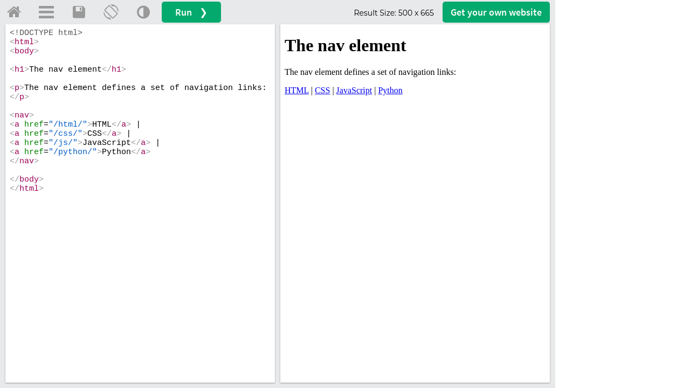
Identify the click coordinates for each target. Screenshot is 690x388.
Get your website (496, 12)
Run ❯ (191, 12)
